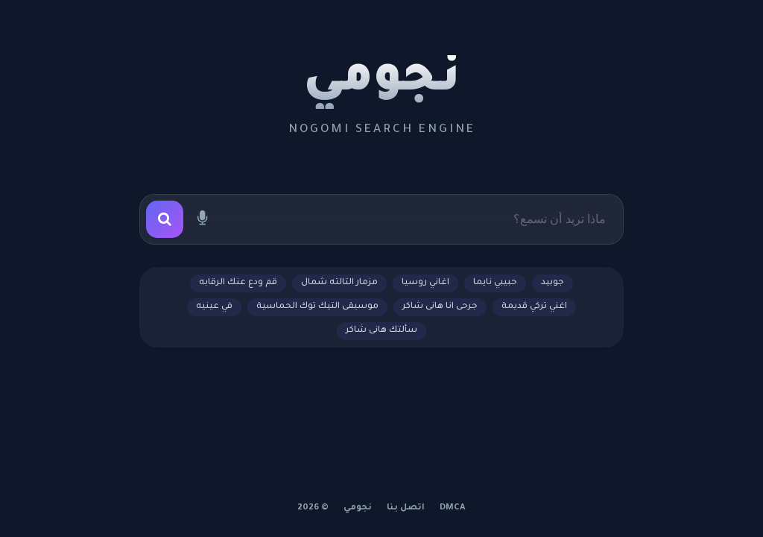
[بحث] (164, 219)
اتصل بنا (406, 508)
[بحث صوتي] (202, 219)
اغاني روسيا (425, 283)
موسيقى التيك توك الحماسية (317, 307)
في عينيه (214, 307)
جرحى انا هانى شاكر (440, 307)
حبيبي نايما (495, 283)
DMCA (453, 508)
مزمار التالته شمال (339, 283)
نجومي (381, 82)
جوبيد (552, 283)
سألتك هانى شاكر (381, 331)
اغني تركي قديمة (534, 307)
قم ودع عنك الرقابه (238, 283)
